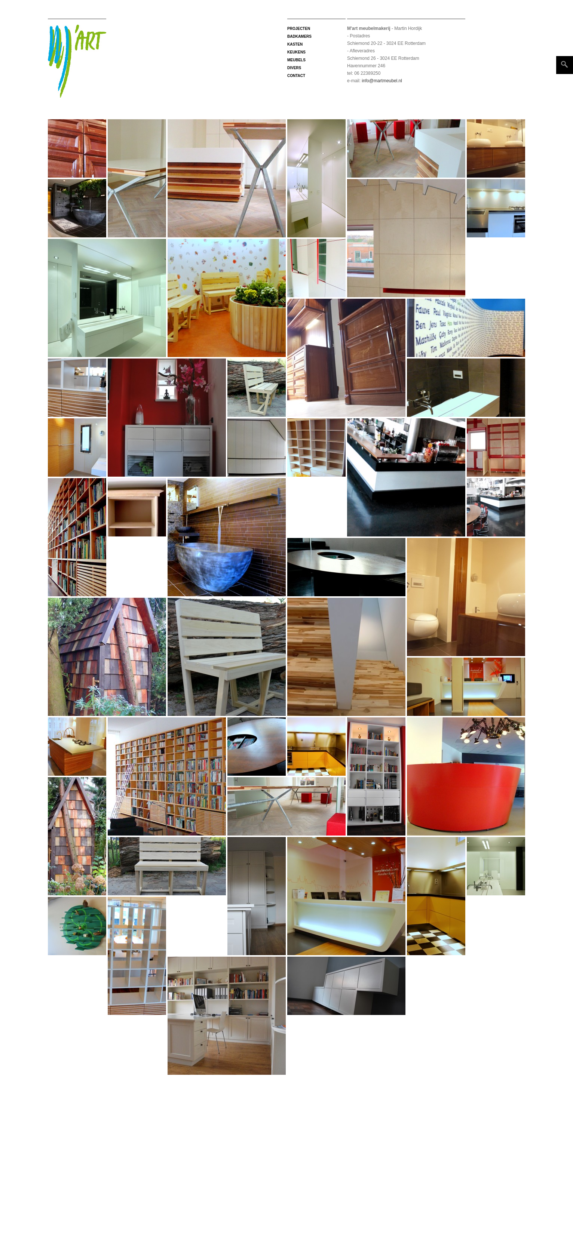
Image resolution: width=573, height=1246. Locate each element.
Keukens (296, 52)
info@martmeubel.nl (381, 80)
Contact (296, 76)
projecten (298, 29)
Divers (294, 68)
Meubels (296, 60)
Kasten (295, 44)
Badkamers (299, 36)
